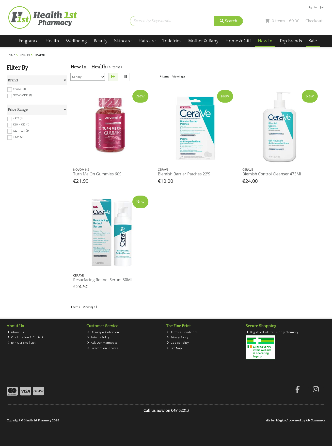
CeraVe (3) (19, 89)
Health (52, 41)
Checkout (314, 21)
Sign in (312, 7)
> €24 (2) (18, 136)
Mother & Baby (203, 41)
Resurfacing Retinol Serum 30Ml (102, 279)
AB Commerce (315, 420)
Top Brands (290, 41)
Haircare (147, 41)
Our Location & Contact (25, 337)
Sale (313, 41)
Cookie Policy (178, 342)
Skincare (123, 41)
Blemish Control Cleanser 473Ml (271, 174)
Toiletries (171, 41)
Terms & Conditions (182, 332)
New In (265, 41)
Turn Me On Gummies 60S (97, 174)
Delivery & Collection (103, 332)
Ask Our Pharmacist (102, 342)
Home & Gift (238, 41)
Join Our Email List (22, 342)
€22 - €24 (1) (21, 130)
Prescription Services (102, 348)
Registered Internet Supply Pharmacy (272, 332)
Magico (281, 420)
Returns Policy (98, 337)
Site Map (174, 348)
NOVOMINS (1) (22, 95)
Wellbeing (76, 41)
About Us (16, 332)
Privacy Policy (177, 337)
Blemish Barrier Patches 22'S (184, 174)
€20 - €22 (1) (21, 124)
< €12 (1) (18, 118)
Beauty (101, 41)
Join (322, 7)
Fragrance (28, 41)
